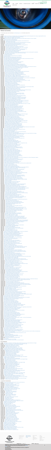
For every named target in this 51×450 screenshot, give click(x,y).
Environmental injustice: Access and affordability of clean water (12, 313)
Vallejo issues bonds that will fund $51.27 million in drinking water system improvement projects (16, 71)
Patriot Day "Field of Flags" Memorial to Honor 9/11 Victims (12, 355)
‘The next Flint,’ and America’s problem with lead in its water (12, 227)
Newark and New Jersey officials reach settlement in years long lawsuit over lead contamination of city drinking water (20, 77)
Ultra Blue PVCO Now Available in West (11, 414)
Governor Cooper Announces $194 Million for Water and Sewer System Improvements (15, 131)
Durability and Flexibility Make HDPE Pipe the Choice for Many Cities (14, 410)
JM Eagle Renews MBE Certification (10, 411)
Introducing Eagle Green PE (8, 390)
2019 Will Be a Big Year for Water (9, 266)
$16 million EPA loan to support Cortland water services (11, 149)
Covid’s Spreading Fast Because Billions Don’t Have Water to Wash (13, 124)
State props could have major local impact (11, 211)
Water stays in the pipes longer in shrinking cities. (10, 241)
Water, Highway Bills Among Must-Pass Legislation (10, 146)
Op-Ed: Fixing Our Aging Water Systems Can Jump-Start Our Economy (14, 127)
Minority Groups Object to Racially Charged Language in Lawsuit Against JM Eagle (14, 372)
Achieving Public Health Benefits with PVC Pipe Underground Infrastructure (13, 329)
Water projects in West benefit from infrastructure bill (11, 51)
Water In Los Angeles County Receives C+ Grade (11, 214)
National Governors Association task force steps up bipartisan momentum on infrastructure (16, 67)
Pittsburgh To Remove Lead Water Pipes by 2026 (10, 174)
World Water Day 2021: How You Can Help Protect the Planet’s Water (13, 68)
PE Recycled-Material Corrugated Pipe (9, 336)
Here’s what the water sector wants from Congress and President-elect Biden (16, 95)
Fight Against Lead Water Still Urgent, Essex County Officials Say (13, 213)
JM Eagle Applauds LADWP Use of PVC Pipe (10, 384)
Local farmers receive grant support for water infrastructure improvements (13, 235)
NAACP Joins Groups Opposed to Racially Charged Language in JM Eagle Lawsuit (14, 370)
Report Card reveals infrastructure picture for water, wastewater (12, 69)
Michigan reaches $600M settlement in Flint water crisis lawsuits (13, 121)
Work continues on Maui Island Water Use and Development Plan (13, 102)
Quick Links (41, 3)
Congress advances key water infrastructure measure (12, 91)
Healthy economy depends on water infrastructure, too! (12, 260)
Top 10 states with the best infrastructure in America (10, 300)
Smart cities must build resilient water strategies (12, 219)
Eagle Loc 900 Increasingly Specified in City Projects (11, 396)
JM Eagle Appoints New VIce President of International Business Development (15, 350)
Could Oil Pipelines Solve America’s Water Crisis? (11, 45)
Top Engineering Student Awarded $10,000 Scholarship (12, 385)
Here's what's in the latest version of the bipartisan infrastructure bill (14, 46)
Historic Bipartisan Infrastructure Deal (9, 53)
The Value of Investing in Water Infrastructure (12, 112)
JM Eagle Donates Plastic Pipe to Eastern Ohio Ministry (13, 351)
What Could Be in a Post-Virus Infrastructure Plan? (10, 164)
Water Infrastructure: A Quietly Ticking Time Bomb (12, 223)
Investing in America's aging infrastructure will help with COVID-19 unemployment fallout (15, 172)
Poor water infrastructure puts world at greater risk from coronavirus (13, 177)
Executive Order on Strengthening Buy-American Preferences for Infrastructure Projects (16, 263)
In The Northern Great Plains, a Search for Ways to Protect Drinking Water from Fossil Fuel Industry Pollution (20, 86)
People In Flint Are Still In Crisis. (8, 239)
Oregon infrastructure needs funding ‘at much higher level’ (13, 50)
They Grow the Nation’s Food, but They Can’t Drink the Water (12, 242)
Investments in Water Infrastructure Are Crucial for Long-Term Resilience (15, 115)
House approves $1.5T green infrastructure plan (10, 134)
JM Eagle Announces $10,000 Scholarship (11, 353)
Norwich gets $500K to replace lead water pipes (12, 225)
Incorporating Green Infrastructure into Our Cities (11, 230)
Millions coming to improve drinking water (9, 248)
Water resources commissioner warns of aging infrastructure (11, 232)
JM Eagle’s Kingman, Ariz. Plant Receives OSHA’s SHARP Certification (13, 347)
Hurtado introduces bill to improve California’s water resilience (12, 70)
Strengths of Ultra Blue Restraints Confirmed (9, 402)
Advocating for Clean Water (8, 180)
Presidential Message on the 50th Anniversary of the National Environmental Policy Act (16, 199)
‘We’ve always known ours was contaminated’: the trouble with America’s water (16, 111)
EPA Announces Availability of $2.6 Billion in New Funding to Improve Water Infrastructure (15, 246)
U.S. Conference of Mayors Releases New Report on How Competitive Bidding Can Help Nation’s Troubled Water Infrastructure (21, 278)
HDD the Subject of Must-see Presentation (11, 407)
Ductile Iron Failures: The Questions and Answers (11, 387)
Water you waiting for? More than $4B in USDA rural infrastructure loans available (15, 293)
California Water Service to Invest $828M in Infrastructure (11, 301)
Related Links (34, 437)
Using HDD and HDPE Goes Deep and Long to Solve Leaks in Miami (13, 335)
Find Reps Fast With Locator (9, 392)
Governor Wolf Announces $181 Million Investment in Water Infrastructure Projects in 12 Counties (17, 103)
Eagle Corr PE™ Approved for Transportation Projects (11, 429)
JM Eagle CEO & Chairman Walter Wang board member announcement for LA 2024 (15, 332)
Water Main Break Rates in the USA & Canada (28, 436)
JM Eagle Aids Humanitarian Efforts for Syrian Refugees (13, 346)
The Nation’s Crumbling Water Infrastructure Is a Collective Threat (13, 289)
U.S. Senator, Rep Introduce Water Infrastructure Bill (10, 238)
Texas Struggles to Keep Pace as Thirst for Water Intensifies (11, 240)
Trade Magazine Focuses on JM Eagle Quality (10, 424)
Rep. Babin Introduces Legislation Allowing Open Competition (12, 320)
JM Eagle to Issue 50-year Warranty (8, 374)
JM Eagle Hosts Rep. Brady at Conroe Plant (9, 359)
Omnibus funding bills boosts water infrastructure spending (12, 321)
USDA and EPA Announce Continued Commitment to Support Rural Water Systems (16, 186)
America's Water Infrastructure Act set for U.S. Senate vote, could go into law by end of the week (17, 279)
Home (13, 3)
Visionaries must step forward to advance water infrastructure (12, 145)
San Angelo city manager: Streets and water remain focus (12, 185)
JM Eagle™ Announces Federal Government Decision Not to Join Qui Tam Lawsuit (15, 378)
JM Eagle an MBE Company (8, 398)
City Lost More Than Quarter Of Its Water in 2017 (12, 281)
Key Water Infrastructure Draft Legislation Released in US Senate (12, 154)
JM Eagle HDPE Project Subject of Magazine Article (10, 423)
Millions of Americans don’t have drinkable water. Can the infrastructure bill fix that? (16, 48)
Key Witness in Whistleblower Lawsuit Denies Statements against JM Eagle (13, 373)
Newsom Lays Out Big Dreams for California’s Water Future (11, 128)
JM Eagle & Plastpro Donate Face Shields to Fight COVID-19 (11, 162)
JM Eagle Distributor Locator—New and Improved (12, 418)
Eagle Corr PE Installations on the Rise (10, 408)
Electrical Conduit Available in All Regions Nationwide (12, 412)
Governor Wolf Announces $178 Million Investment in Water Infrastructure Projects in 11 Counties (17, 80)
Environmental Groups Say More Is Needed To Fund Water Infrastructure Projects (14, 253)
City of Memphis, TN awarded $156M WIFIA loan (11, 105)
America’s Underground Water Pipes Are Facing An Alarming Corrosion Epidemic (14, 310)
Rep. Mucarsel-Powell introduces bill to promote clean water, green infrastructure (14, 247)
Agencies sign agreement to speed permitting (10, 318)
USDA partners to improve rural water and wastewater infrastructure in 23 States (15, 291)
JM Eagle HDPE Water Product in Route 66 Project (10, 389)
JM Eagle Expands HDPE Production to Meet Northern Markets (12, 388)
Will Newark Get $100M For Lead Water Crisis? (12, 222)
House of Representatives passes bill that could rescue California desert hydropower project (18, 283)
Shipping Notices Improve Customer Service (10, 405)
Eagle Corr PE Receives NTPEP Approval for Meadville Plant (12, 406)
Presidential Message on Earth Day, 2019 (9, 252)
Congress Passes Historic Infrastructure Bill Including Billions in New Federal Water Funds (17, 40)
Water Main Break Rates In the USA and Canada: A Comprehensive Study (13, 324)
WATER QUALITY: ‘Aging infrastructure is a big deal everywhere (13, 267)
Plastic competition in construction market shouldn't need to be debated (13, 327)
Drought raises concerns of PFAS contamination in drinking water (13, 125)
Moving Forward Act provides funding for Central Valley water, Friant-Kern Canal (14, 136)
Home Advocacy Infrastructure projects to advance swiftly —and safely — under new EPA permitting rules (17, 317)
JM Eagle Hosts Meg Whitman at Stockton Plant (11, 365)
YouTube (46, 1)
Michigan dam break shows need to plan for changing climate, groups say (13, 147)
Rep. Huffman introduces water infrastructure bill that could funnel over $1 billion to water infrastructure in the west (19, 58)
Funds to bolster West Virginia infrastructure (11, 94)
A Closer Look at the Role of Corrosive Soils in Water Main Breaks (12, 303)
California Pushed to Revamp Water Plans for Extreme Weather (14, 209)
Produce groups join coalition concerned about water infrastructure (13, 81)
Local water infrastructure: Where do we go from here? (13, 272)
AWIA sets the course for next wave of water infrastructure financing (13, 237)
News (33, 436)
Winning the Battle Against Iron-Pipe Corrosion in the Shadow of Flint (13, 330)
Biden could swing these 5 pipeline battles (11, 92)
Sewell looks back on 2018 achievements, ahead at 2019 (12, 268)
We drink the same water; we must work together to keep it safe (14, 205)
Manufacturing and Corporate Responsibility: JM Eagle (13, 337)
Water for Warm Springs (9, 204)
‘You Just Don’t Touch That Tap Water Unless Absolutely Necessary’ (13, 280)
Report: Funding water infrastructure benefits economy (12, 116)
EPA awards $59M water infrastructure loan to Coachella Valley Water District (15, 188)
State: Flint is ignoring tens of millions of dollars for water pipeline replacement (14, 295)
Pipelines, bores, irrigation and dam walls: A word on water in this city (13, 159)
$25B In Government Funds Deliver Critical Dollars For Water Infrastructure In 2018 (14, 250)
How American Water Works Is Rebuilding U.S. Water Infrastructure (14, 210)
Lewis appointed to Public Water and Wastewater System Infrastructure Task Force (14, 129)
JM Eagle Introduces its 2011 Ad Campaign (9, 404)
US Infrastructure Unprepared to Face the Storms (11, 229)
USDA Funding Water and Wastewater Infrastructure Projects (13, 270)
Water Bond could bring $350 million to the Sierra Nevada (12, 276)
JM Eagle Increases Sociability (9, 393)
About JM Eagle (35, 435)
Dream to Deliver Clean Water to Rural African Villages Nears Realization (14, 400)
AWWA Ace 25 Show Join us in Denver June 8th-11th (10, 39)
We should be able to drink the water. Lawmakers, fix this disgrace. (12, 307)
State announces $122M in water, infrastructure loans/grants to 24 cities (14, 118)
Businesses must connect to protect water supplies (11, 277)
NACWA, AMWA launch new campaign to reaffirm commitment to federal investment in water (17, 76)
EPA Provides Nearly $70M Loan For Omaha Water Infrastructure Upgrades (13, 305)
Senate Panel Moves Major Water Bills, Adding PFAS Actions (11, 152)
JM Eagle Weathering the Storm (9, 334)
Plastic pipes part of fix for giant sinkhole (9, 331)
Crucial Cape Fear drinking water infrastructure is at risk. (12, 195)
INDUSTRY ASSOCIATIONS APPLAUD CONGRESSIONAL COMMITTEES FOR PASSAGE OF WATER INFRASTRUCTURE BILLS (20, 66)
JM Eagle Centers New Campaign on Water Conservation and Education (13, 344)
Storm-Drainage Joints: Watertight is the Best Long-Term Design (12, 326)
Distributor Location (27, 3)
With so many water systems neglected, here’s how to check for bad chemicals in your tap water (18, 42)
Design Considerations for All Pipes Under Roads (10, 316)
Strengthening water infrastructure (10, 206)
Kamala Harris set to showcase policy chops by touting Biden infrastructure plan (14, 64)
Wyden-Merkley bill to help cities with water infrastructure (11, 298)
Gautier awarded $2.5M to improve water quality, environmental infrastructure (15, 189)
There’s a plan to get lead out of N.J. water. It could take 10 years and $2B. (14, 216)
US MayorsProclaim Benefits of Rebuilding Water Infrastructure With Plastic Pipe (14, 382)
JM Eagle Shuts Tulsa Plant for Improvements (9, 422)
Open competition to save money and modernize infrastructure (14, 201)
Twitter (45, 1)
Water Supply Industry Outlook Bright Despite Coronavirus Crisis (12, 176)
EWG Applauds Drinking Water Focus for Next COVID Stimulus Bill (12, 170)
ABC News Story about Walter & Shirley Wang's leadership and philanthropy (13, 36)
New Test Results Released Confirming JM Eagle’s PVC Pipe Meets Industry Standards (16, 376)
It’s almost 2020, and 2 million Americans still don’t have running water (15, 202)
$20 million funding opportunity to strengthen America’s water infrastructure (13, 135)
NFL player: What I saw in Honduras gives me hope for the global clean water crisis (15, 322)
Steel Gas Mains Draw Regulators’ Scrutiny (11, 416)
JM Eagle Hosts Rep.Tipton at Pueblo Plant (9, 360)
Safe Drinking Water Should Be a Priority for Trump (11, 286)
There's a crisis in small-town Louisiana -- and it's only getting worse (12, 236)
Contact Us (37, 3)
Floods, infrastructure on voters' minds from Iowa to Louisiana (13, 191)
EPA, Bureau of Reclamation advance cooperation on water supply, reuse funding (16, 208)
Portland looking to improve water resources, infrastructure (13, 114)
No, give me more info (8, 449)
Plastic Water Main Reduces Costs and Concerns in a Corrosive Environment (14, 339)
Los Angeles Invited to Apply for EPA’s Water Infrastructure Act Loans (15, 273)
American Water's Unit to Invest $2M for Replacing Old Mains (12, 308)
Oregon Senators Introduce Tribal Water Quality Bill (12, 200)
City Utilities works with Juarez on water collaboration (11, 309)
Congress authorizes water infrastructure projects (11, 83)
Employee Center (35, 438)
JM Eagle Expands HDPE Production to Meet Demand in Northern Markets (13, 349)
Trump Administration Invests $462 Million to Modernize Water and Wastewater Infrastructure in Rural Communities (20, 126)
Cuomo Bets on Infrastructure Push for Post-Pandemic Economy (12, 144)
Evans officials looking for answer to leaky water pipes (11, 257)
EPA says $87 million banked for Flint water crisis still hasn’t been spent (13, 178)
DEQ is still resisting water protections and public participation (12, 151)
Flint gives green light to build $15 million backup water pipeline (12, 150)
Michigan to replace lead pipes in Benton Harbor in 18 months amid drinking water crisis (16, 44)
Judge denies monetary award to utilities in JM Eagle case (12, 122)
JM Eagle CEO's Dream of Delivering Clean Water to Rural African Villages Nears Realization (15, 356)
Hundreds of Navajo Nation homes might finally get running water (12, 141)
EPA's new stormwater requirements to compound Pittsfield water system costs (14, 314)
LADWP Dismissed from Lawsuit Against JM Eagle (12, 352)
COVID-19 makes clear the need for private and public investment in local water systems (16, 120)
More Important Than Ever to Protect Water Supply (10, 143)
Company (16, 3)
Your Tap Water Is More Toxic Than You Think (11, 190)
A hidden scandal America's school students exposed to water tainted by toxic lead (15, 258)
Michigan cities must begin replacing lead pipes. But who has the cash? (14, 78)
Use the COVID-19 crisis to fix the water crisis (9, 148)
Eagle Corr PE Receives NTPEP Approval (11, 415)
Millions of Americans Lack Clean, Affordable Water (12, 113)
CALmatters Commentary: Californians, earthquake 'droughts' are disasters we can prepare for (16, 231)
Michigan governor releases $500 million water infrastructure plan (13, 107)
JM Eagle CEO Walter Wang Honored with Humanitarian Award (12, 358)
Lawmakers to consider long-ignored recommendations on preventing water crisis (15, 196)
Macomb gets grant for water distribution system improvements (13, 194)
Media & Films (41, 440)
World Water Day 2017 (7, 333)
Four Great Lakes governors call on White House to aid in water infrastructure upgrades (15, 65)
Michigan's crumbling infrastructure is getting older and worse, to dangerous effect (14, 304)
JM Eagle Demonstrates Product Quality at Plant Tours (12, 419)
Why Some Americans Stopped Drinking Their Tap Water (13, 109)
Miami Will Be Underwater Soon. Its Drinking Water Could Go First (13, 287)
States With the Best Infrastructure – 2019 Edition (11, 215)
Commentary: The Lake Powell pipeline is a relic (11, 85)
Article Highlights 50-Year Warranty (9, 397)
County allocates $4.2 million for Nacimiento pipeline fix (11, 158)
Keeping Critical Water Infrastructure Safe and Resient (11, 160)
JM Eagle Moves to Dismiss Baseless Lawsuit (9, 371)
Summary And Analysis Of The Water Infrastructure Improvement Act (13, 255)
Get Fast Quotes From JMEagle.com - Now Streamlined (12, 383)
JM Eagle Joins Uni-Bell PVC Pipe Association (11, 417)
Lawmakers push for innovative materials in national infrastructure (13, 292)
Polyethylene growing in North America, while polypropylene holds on (13, 319)
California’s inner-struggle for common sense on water (11, 182)
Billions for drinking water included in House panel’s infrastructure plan (13, 243)
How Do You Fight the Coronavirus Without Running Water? (11, 153)
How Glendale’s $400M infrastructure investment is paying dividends (13, 197)
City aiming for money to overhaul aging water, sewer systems (13, 212)
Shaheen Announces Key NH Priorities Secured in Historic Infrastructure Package (15, 52)
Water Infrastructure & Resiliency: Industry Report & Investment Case (15, 108)
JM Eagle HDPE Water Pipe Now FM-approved (12, 413)
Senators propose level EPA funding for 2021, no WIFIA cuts (13, 96)
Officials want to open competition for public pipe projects (12, 294)
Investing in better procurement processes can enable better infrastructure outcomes (17, 271)
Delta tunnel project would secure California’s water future (13, 99)
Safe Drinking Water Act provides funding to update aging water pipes (14, 274)
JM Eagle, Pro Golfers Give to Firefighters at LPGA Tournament (12, 37)
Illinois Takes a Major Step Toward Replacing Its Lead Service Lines (12, 57)
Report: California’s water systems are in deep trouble (11, 63)
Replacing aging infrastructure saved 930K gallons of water (13, 203)
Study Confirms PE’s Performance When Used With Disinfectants (13, 421)
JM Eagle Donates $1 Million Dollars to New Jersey (12, 345)
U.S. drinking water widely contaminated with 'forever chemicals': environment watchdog (16, 192)
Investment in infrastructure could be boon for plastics (11, 323)
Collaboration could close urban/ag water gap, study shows (11, 166)
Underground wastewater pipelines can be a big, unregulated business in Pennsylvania (15, 251)
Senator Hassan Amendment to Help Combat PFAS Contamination (12, 62)
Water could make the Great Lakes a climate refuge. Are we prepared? (14, 73)
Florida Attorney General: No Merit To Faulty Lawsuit (12, 377)
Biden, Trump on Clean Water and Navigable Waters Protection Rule (14, 106)
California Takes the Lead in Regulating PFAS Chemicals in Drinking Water (14, 184)
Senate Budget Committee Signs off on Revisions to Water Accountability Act (15, 187)
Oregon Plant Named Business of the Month (11, 354)
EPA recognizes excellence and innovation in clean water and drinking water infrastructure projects (18, 89)
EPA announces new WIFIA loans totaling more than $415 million (14, 110)
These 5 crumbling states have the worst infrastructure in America (12, 233)
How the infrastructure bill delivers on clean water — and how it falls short (15, 49)
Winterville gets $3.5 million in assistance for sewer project (11, 296)
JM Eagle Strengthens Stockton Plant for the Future (10, 369)
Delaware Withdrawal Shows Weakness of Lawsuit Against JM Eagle (13, 368)
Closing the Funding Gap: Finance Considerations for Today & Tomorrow (15, 93)
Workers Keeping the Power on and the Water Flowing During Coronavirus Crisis (14, 175)
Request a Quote (43, 2)
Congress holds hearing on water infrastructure (11, 193)
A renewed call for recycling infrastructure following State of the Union (14, 262)
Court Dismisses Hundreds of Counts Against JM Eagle (13, 363)
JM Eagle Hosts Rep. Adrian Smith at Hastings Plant (12, 364)
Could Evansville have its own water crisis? (9, 299)
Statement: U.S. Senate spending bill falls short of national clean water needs (15, 98)
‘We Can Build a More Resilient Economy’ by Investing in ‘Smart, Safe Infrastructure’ (14, 167)
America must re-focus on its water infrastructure (10, 311)
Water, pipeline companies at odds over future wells (10, 165)
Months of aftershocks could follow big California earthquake (11, 234)
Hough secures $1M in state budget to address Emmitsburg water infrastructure (15, 74)
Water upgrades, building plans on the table (10, 288)
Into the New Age (6, 338)
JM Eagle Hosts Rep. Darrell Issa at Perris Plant (11, 367)
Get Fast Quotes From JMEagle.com (9, 386)
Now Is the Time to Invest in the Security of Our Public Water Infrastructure (13, 61)
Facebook (42, 1)
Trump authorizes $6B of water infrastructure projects (12, 275)
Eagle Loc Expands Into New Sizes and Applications (10, 426)
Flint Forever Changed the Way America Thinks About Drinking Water (13, 249)
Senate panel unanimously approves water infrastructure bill (11, 312)
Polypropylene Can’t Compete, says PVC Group (10, 401)
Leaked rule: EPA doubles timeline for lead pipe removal (13, 88)
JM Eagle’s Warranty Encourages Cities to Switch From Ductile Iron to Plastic (13, 427)
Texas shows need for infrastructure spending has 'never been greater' (14, 72)
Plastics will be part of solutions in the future (9, 328)
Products (20, 3)
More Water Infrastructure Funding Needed (9, 130)
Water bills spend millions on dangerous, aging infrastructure (13, 75)
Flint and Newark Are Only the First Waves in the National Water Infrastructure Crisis (16, 217)
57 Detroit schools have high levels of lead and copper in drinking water (15, 282)
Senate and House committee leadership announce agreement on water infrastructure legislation (18, 284)
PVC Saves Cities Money (8, 395)
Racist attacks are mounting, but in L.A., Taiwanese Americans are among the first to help (15, 343)
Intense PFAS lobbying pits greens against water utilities (11, 140)
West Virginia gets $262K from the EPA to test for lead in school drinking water (14, 169)
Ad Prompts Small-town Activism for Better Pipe (10, 428)
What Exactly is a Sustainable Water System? (9, 244)
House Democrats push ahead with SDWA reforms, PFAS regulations (13, 55)
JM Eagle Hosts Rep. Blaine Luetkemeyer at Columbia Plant (12, 366)
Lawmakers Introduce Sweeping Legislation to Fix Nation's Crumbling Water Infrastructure (16, 259)
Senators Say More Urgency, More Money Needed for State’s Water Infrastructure (15, 218)
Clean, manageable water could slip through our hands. (13, 285)
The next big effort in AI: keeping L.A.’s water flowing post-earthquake (15, 221)
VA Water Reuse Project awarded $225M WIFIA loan (11, 104)
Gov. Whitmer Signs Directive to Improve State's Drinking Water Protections (15, 43)
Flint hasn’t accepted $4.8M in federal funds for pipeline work (12, 181)
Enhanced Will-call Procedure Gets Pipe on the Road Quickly (13, 409)
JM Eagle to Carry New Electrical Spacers (9, 425)
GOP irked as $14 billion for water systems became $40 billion (12, 137)
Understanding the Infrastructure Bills (10, 41)
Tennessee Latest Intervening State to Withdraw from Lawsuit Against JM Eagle (14, 362)
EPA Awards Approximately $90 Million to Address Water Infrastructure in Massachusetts (17, 100)
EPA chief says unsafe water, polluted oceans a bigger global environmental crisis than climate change (17, 256)
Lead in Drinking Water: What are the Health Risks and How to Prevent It (14, 119)
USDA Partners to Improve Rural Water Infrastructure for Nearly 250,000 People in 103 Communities (17, 297)
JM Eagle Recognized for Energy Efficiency (9, 357)
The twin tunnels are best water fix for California (11, 290)
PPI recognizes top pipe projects (8, 54)
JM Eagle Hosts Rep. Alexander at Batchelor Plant (10, 361)
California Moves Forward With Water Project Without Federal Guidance (13, 171)
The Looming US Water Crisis (8, 198)
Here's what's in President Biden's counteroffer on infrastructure (12, 59)
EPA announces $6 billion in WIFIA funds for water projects (11, 132)
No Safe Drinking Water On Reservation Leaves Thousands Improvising (14, 228)
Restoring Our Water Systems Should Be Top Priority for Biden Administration (15, 79)
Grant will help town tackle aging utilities (10, 226)
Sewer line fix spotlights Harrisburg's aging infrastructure (12, 269)
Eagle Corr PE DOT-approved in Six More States (11, 420)
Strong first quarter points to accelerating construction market (12, 315)
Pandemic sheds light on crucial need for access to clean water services (13, 155)
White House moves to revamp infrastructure (10, 139)
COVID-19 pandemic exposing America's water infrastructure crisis (12, 161)
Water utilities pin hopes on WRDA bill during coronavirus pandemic (13, 123)
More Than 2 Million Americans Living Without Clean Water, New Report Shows (16, 207)
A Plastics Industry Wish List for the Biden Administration (12, 84)
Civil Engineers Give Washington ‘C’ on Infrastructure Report (12, 264)
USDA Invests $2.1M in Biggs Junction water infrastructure (12, 117)
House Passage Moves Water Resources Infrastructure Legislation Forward (15, 87)
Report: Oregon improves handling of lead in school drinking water (12, 254)
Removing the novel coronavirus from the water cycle (11, 168)
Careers (33, 3)
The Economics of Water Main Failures (9, 163)
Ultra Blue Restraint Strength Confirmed (11, 394)
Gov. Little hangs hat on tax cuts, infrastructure (11, 82)
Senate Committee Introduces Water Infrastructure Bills (11, 156)
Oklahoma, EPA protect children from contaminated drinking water (13, 173)
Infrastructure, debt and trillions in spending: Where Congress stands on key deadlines (17, 47)
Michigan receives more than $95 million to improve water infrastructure (13, 245)
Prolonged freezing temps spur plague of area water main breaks (12, 325)
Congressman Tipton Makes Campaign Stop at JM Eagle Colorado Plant (13, 348)
